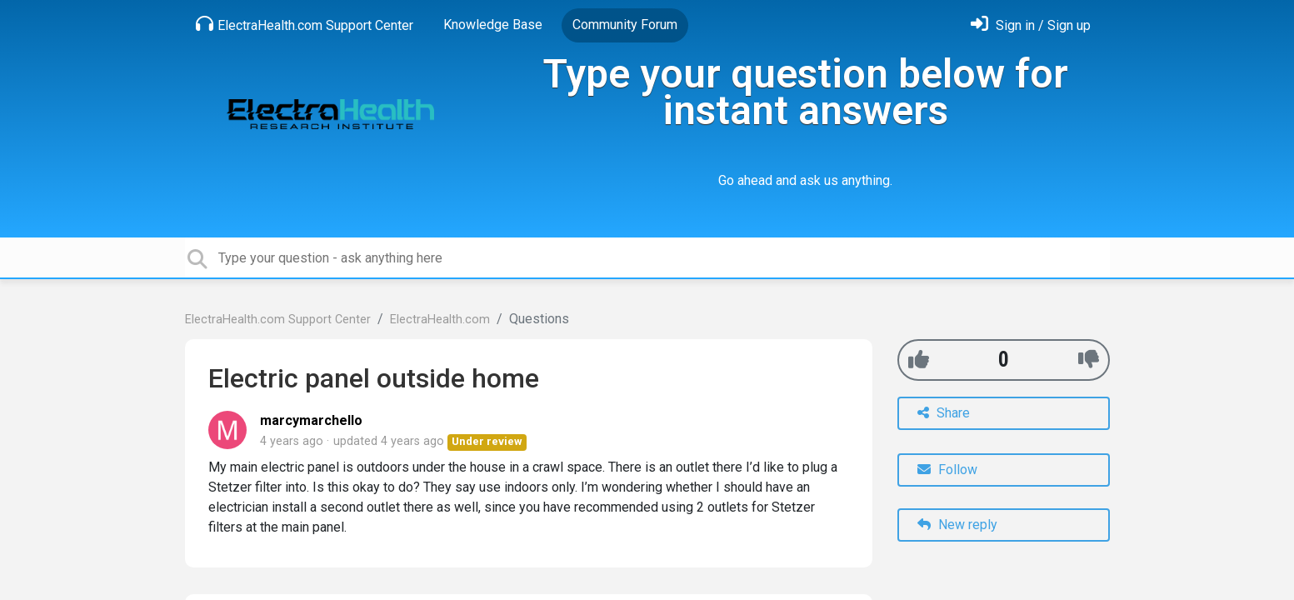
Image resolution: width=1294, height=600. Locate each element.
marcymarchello (311, 420)
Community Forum (624, 24)
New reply (957, 524)
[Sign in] (1030, 25)
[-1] (1088, 360)
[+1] (918, 360)
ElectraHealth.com (440, 319)
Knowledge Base (492, 24)
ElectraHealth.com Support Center (304, 24)
